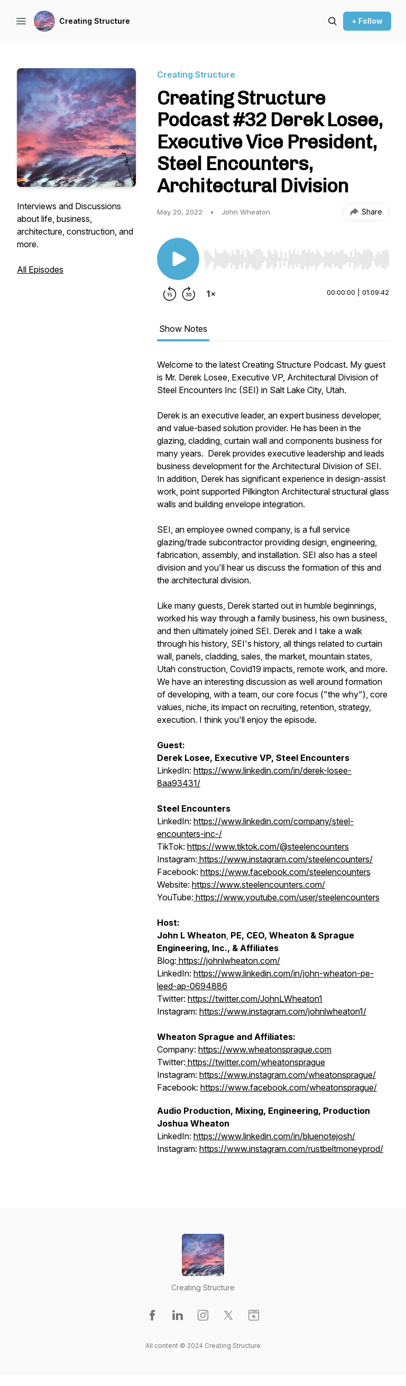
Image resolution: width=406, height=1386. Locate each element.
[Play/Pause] (178, 259)
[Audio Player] (296, 256)
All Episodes (40, 269)
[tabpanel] (273, 762)
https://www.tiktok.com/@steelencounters (268, 846)
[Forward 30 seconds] (188, 293)
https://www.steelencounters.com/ (258, 884)
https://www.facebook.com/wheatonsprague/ (288, 1087)
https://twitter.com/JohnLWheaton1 (255, 998)
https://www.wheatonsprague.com (264, 1049)
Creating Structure (94, 20)
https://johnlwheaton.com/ (229, 960)
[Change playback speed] (211, 293)
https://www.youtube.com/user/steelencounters (286, 897)
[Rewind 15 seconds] (169, 293)
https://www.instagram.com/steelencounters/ (285, 859)
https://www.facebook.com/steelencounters (285, 872)
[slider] (296, 259)
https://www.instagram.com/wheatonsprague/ (287, 1074)
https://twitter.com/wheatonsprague (255, 1062)
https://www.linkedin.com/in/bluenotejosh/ (274, 1136)
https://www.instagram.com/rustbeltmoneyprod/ (291, 1148)
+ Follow (367, 20)
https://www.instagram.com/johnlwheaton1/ (282, 1011)
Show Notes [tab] (183, 328)
